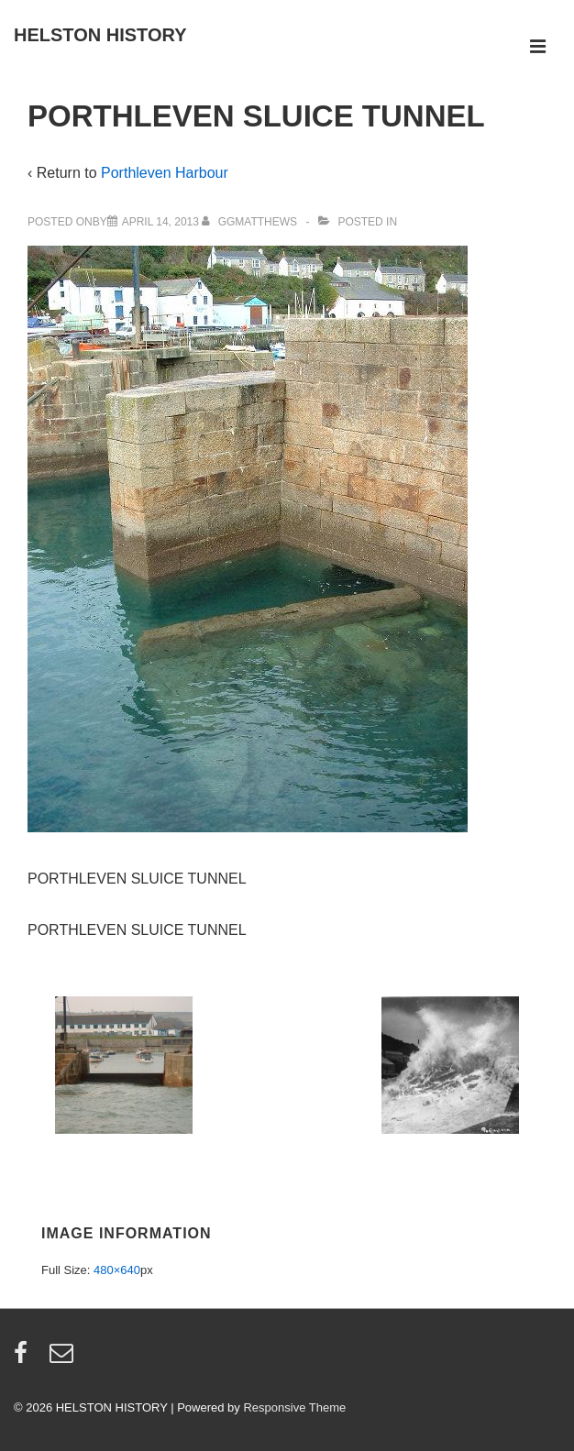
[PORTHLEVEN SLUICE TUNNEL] (160, 221)
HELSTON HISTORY (100, 35)
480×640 (117, 1270)
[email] (64, 1359)
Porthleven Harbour (164, 173)
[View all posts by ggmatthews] (251, 221)
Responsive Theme (294, 1407)
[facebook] (25, 1359)
